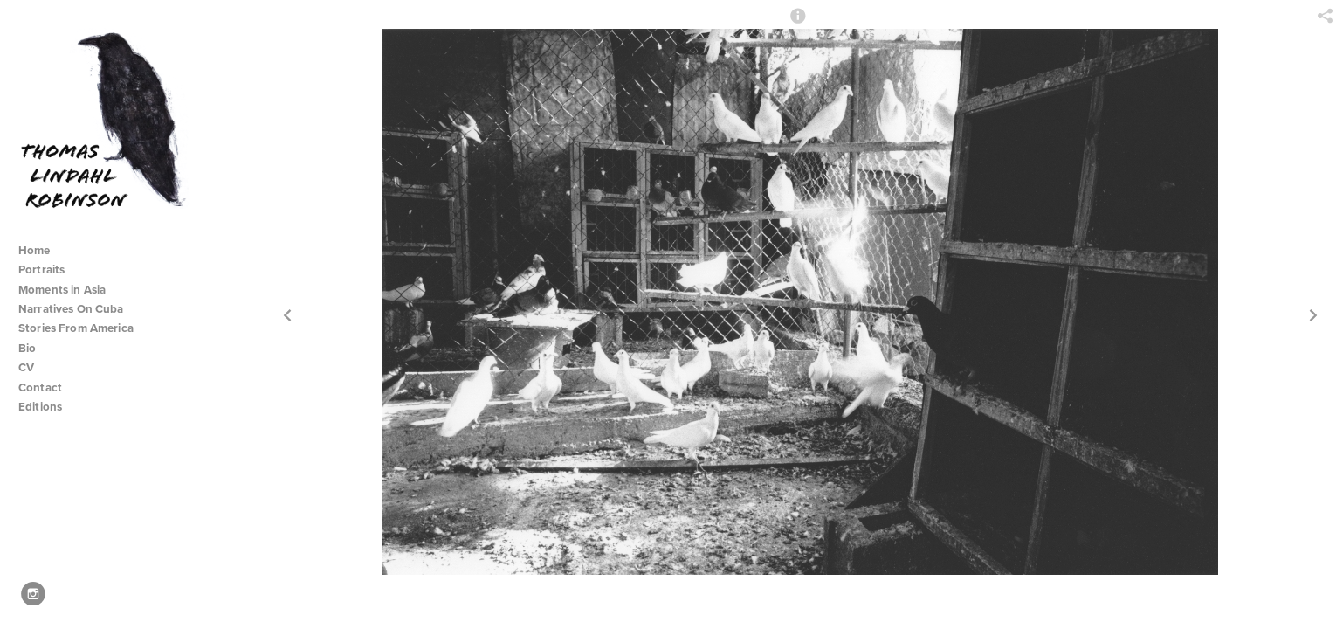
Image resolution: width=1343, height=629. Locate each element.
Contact (40, 387)
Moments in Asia (69, 289)
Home (34, 250)
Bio (27, 348)
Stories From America (83, 328)
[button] (798, 23)
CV (26, 367)
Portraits (41, 269)
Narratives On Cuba (78, 309)
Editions (40, 406)
